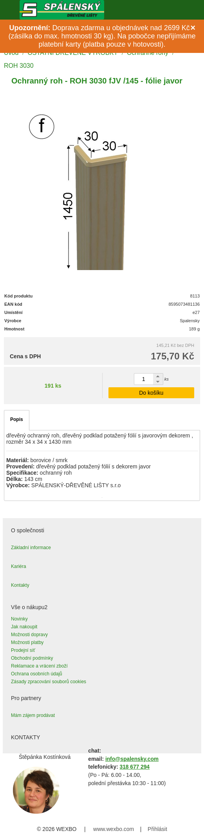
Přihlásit (157, 829)
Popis (16, 419)
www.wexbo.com (113, 829)
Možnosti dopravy (29, 634)
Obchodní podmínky (32, 658)
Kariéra (18, 566)
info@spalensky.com (132, 759)
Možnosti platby (27, 642)
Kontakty (20, 585)
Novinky (19, 619)
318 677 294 (135, 767)
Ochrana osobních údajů (36, 674)
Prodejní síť (23, 650)
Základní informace (31, 547)
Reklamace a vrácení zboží (39, 666)
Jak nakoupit (24, 627)
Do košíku (151, 393)
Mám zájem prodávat (33, 715)
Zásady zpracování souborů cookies (48, 681)
